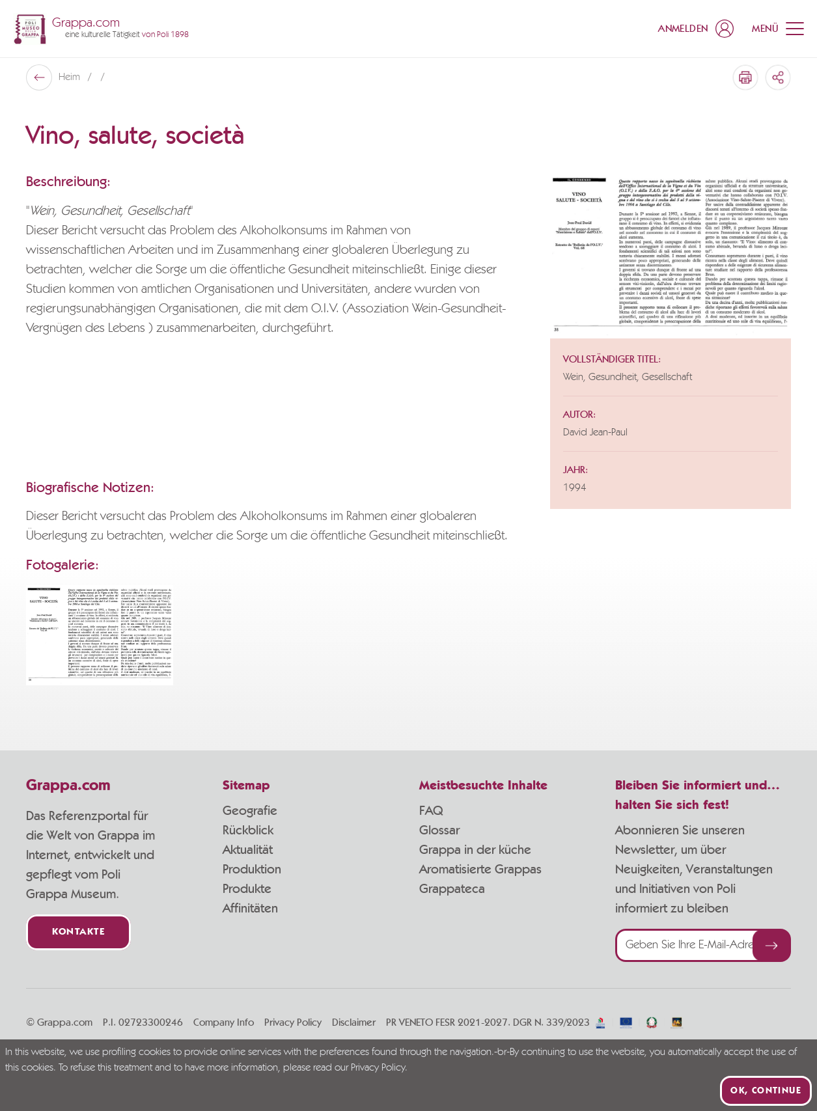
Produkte (247, 889)
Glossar (439, 830)
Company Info (223, 1022)
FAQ (431, 810)
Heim (71, 77)
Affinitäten (250, 908)
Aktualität (248, 850)
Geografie (250, 810)
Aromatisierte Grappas (480, 869)
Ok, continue (765, 1090)
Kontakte (78, 932)
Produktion (252, 869)
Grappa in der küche (475, 850)
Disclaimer (354, 1022)
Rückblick (248, 830)
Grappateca (452, 889)
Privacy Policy (293, 1022)
